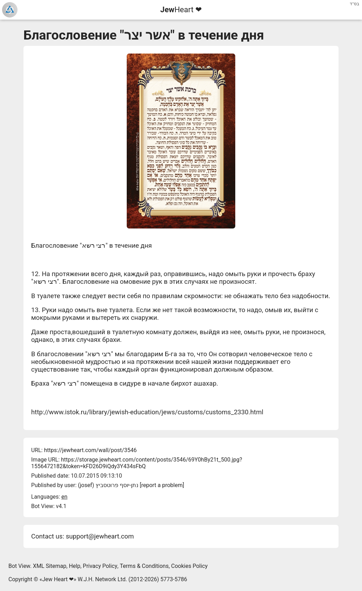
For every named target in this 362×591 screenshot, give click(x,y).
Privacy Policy (100, 566)
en (64, 496)
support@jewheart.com (100, 536)
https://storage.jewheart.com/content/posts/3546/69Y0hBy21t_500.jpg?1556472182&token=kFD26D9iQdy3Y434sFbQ (136, 463)
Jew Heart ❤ (58, 579)
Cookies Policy (189, 566)
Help (75, 566)
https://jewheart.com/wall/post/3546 (90, 450)
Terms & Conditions (144, 566)
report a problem (161, 485)
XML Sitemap (49, 566)
